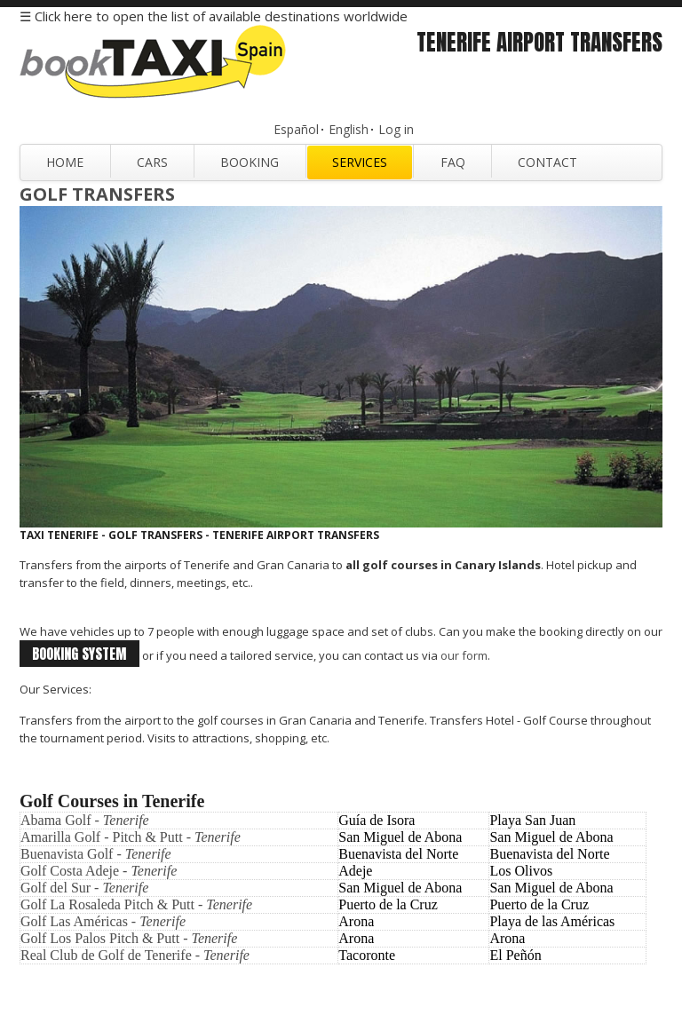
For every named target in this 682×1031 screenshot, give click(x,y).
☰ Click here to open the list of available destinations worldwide (214, 16)
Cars (152, 162)
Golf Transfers (97, 194)
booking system (79, 653)
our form (464, 655)
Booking (249, 162)
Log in (396, 129)
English (349, 129)
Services (359, 162)
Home (64, 162)
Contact (547, 162)
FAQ (452, 162)
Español (296, 129)
